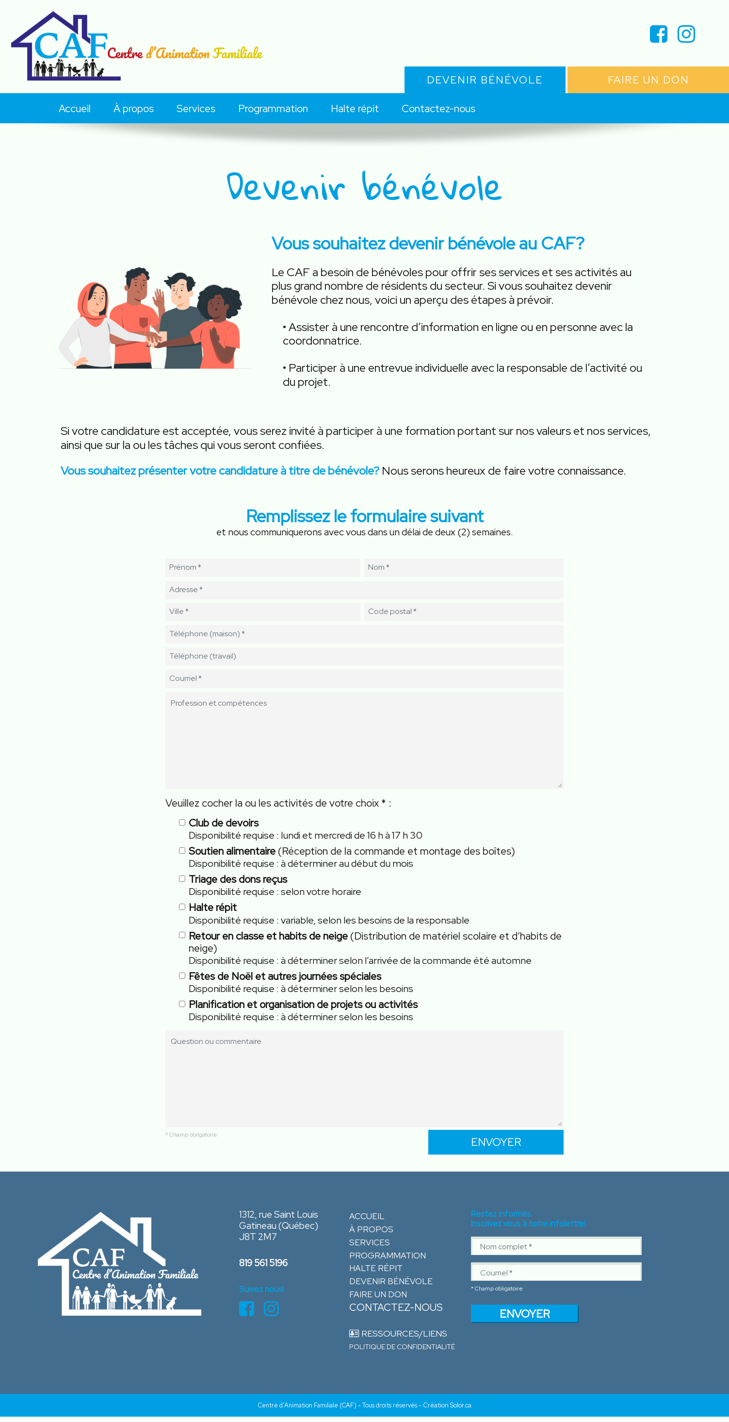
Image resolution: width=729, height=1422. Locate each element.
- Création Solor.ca (445, 1410)
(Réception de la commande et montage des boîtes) (352, 857)
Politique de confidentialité (402, 1350)
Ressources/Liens (394, 1337)
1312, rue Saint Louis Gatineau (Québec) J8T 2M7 (274, 1228)
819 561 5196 (261, 1263)
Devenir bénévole (387, 1284)
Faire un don (375, 1297)
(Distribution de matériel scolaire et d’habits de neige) (375, 948)
